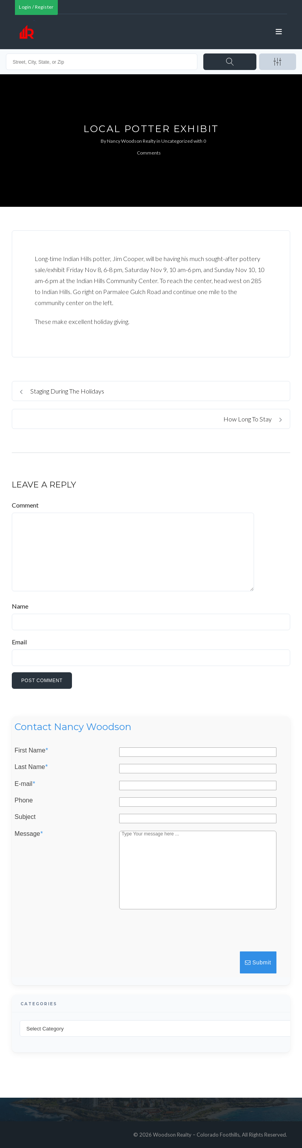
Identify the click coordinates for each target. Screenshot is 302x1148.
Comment (25, 505)
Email (19, 642)
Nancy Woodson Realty (131, 141)
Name (20, 606)
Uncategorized (177, 141)
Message (28, 834)
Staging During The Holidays (62, 391)
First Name (31, 750)
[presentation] (218, 934)
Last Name (31, 767)
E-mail (25, 784)
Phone (24, 800)
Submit (258, 962)
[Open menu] (279, 32)
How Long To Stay (252, 419)
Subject (25, 817)
